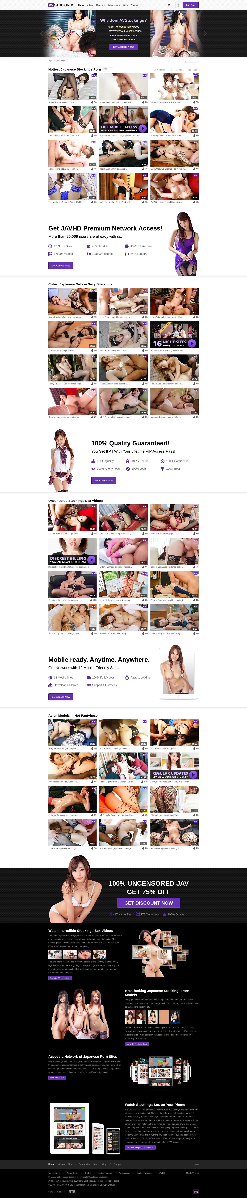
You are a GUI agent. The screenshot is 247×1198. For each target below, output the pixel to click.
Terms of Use (54, 1173)
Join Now (190, 5)
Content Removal (105, 1173)
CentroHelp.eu (90, 1181)
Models (72, 1164)
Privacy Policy (72, 1173)
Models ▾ (100, 5)
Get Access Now (61, 265)
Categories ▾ (114, 5)
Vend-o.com (63, 1181)
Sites (125, 5)
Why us (134, 5)
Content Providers (144, 1173)
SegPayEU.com (76, 1181)
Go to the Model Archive (137, 1044)
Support (118, 1164)
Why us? (106, 1164)
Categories (84, 1164)
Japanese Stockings (56, 61)
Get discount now (148, 903)
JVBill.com (52, 1181)
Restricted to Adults (72, 1191)
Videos (90, 5)
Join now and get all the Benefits (140, 1148)
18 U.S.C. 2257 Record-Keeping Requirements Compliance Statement (77, 1177)
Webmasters (124, 1173)
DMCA (88, 1173)
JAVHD (162, 1173)
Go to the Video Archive (60, 978)
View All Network (57, 1078)
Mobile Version (191, 1173)
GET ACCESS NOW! (123, 47)
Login (196, 1164)
